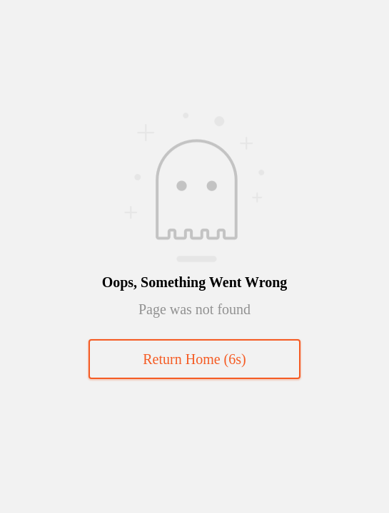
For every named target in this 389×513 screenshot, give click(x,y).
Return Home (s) (194, 359)
